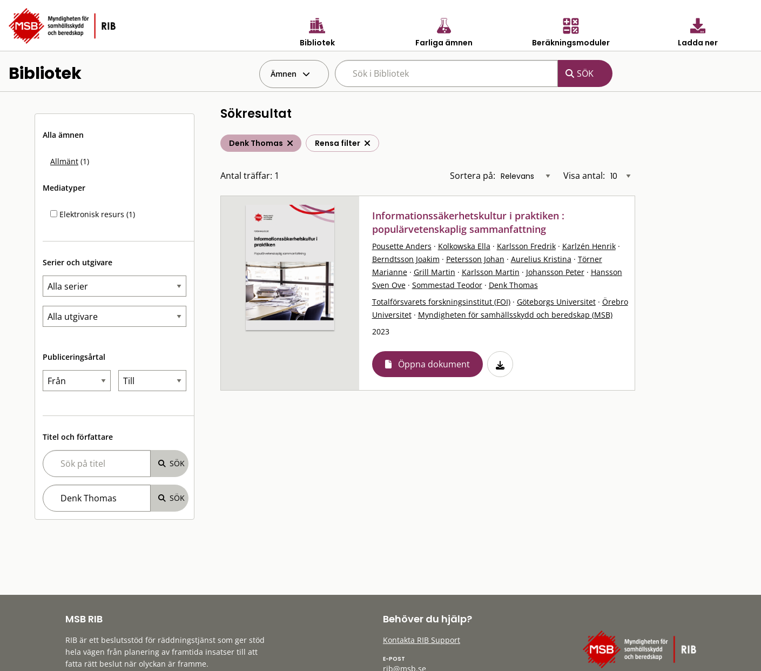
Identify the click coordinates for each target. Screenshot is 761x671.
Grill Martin (434, 272)
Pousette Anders (402, 246)
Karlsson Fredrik (526, 246)
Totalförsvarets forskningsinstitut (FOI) (441, 302)
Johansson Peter (555, 272)
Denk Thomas (513, 285)
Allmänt (64, 161)
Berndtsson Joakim (406, 259)
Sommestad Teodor (447, 285)
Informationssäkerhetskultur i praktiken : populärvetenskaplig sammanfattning (468, 222)
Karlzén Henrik (589, 246)
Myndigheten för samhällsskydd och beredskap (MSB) (515, 315)
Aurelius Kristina (541, 259)
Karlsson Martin (491, 272)
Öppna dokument (434, 364)
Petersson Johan (475, 259)
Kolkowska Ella (464, 246)
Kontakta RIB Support (421, 640)
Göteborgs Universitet (556, 302)
